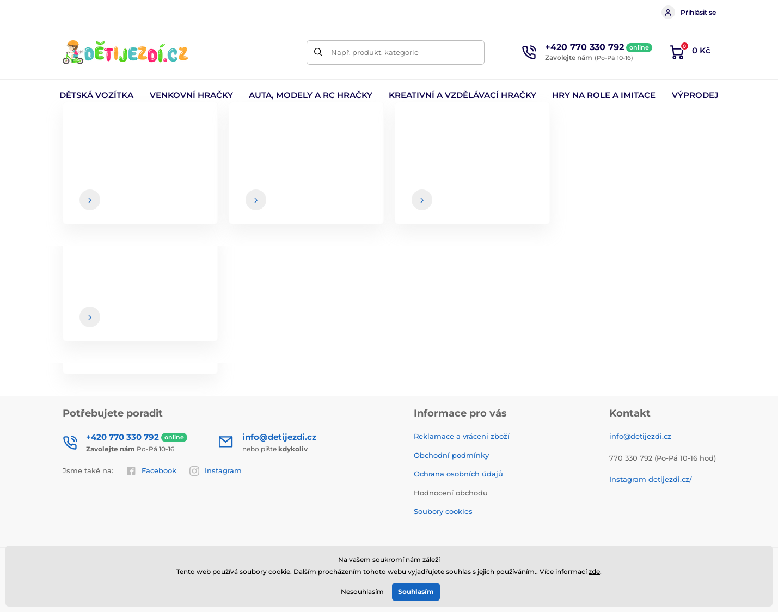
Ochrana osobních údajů (458, 473)
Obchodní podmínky (451, 455)
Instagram (215, 471)
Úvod (71, 128)
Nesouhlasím (362, 591)
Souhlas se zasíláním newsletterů (440, 361)
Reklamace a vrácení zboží (462, 436)
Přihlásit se (688, 12)
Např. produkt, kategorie (375, 52)
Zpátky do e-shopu (389, 279)
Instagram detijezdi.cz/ (650, 479)
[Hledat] (319, 52)
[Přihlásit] (691, 339)
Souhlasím (416, 591)
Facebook (151, 471)
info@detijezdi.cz (640, 436)
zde (594, 571)
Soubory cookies (443, 511)
